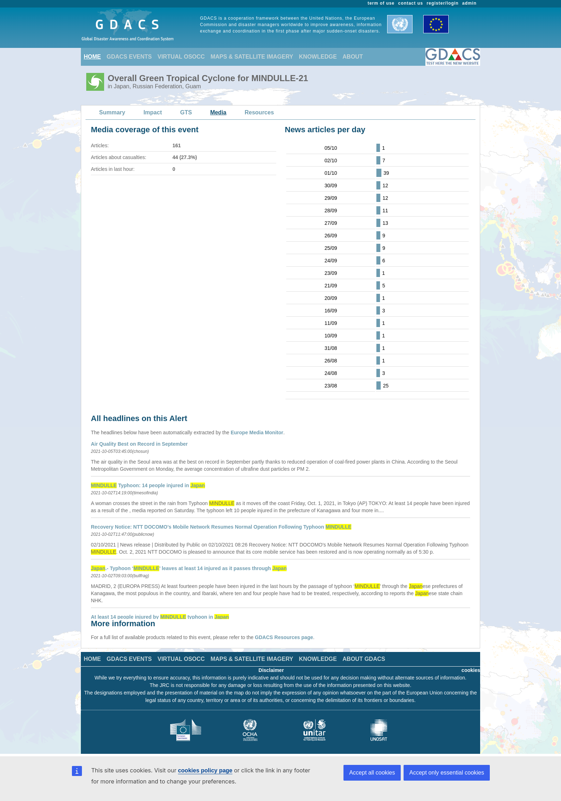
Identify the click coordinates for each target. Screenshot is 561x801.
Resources (259, 112)
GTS (186, 112)
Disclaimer (271, 670)
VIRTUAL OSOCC (181, 57)
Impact (152, 112)
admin (469, 3)
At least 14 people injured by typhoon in (160, 617)
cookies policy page (205, 770)
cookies (471, 670)
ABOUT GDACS (363, 659)
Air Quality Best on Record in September (139, 444)
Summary (112, 112)
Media (218, 112)
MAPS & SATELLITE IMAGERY (251, 57)
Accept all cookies (372, 773)
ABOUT (352, 57)
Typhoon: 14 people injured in (148, 485)
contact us (410, 3)
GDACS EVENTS (129, 57)
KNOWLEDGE (318, 57)
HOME (92, 57)
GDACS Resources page (284, 637)
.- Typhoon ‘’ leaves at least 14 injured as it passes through (189, 568)
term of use (381, 3)
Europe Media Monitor (257, 432)
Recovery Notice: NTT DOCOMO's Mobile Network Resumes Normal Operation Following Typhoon (221, 527)
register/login (442, 3)
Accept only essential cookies (446, 773)
